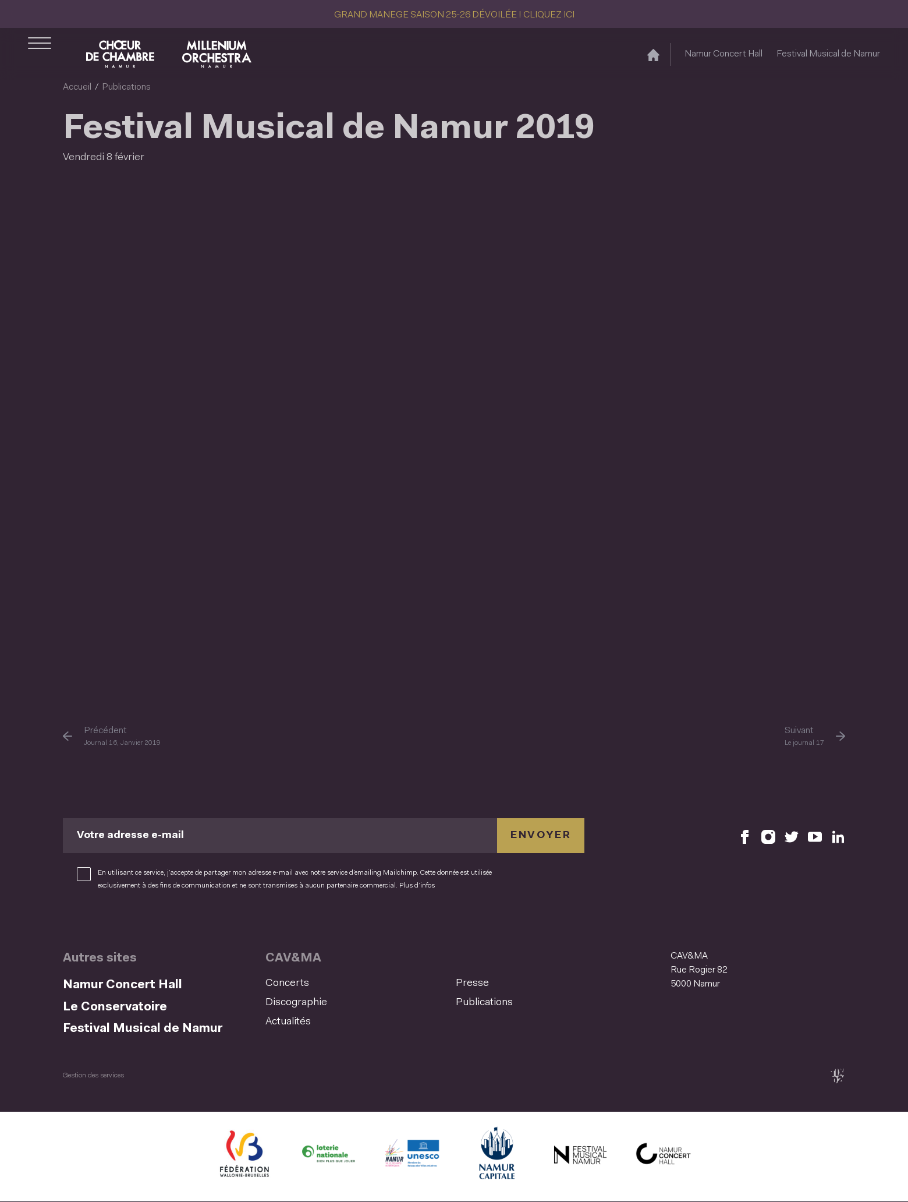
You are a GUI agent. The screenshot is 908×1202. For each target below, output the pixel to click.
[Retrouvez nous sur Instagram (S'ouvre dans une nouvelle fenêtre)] (768, 836)
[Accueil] (653, 54)
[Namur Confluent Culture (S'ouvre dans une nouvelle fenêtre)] (412, 1156)
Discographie (296, 1003)
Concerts (287, 983)
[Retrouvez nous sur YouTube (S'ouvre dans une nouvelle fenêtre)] (815, 836)
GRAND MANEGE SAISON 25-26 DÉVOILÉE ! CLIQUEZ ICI (454, 15)
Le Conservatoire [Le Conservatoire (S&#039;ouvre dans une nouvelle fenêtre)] (115, 1007)
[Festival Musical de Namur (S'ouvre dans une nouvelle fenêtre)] (580, 1156)
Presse (472, 983)
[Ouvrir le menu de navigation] (39, 54)
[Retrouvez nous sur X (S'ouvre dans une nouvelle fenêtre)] (791, 836)
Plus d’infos (417, 885)
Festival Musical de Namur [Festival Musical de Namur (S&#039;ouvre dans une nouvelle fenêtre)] (828, 54)
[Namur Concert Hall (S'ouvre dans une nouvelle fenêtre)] (663, 1156)
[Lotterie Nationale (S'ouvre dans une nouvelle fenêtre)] (328, 1156)
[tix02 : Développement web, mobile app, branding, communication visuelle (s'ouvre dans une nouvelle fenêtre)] (837, 1076)
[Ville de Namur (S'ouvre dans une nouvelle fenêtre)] (496, 1156)
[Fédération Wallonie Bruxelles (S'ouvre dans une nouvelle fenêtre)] (244, 1156)
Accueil (77, 87)
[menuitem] (357, 984)
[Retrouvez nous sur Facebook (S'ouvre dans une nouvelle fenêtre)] (745, 836)
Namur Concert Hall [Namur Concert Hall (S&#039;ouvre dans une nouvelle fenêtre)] (723, 54)
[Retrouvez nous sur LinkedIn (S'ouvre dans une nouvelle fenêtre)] (838, 836)
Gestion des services (93, 1075)
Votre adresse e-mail (130, 835)
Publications (126, 87)
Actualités (288, 1022)
